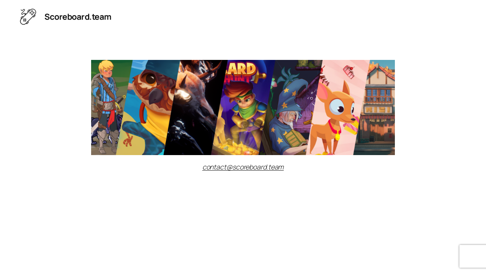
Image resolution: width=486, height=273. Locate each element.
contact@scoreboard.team (243, 166)
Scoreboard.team (78, 16)
